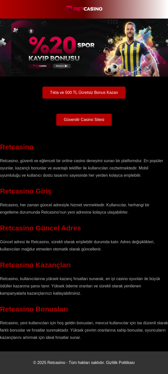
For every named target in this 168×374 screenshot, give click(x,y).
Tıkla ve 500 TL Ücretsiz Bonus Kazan (84, 92)
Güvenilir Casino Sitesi (84, 119)
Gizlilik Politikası (120, 362)
